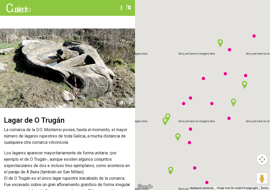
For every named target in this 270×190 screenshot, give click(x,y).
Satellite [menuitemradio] (254, 8)
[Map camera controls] (262, 159)
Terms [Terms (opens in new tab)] (264, 188)
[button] (190, 129)
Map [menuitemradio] (231, 8)
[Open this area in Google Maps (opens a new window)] (145, 186)
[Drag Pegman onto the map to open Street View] (262, 178)
